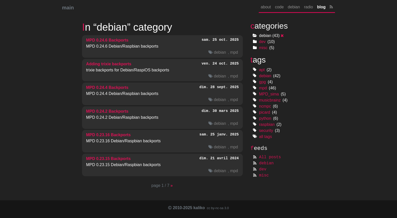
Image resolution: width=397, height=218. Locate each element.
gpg (262, 82)
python (265, 118)
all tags (265, 136)
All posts (270, 157)
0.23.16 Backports (108, 135)
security (266, 130)
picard (264, 112)
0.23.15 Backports (108, 158)
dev (262, 41)
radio (308, 7)
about (266, 7)
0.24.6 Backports (107, 40)
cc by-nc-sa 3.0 (217, 208)
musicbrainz (270, 100)
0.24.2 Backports (107, 111)
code (279, 7)
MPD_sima (269, 94)
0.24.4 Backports (107, 87)
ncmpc (265, 106)
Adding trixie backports (108, 64)
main (68, 7)
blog (321, 7)
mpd (234, 52)
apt (262, 70)
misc (263, 48)
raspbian (266, 124)
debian (294, 7)
